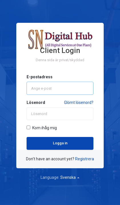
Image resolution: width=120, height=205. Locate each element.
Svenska (69, 177)
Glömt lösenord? (78, 102)
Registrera (84, 159)
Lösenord (36, 102)
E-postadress (40, 77)
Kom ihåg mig (42, 128)
